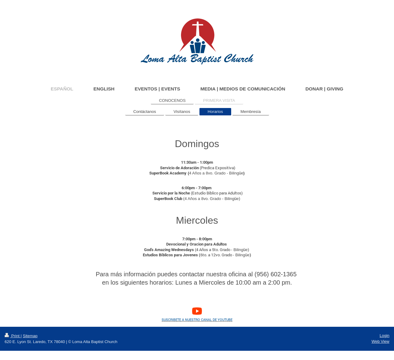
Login (384, 335)
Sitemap (30, 336)
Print (13, 336)
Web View (380, 341)
